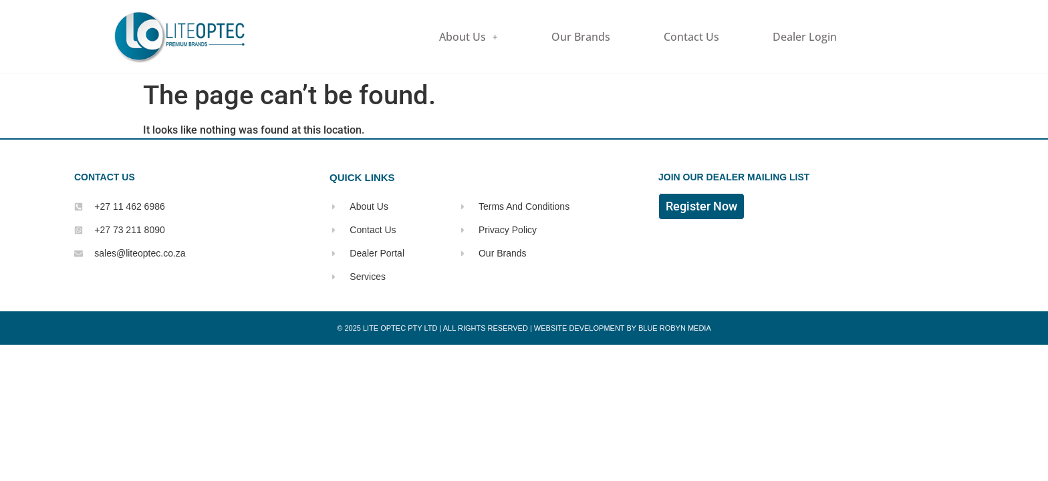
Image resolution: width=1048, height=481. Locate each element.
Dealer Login (805, 36)
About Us (468, 36)
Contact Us (691, 36)
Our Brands (580, 36)
